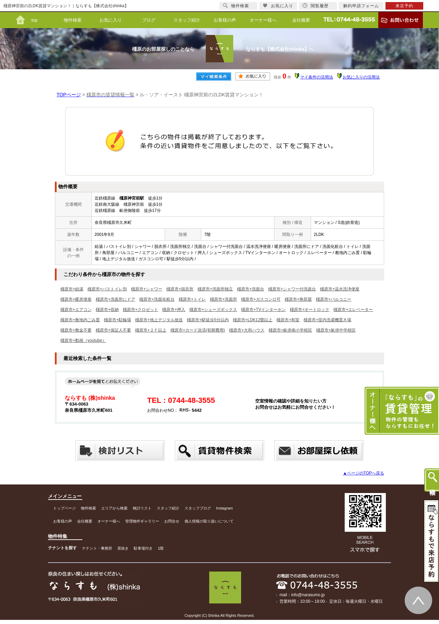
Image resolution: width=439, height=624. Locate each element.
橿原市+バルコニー (333, 299)
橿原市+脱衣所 (179, 289)
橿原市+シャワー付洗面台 (292, 289)
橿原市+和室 (287, 319)
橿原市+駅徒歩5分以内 (208, 319)
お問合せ (171, 521)
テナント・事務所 (97, 548)
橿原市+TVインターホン (263, 309)
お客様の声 (225, 20)
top (34, 20)
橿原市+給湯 (71, 289)
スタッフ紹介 (187, 20)
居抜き (123, 548)
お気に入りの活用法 (361, 77)
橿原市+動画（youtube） (83, 340)
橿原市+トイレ (192, 299)
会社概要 (301, 20)
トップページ (64, 508)
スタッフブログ (198, 508)
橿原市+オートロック (309, 309)
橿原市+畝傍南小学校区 (290, 330)
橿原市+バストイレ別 (107, 289)
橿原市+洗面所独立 (215, 289)
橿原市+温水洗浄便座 (339, 289)
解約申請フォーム (361, 5)
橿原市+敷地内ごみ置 (80, 319)
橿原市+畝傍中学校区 (336, 330)
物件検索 (73, 20)
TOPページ (69, 94)
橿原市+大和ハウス (246, 330)
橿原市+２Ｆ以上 (150, 330)
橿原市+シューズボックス (213, 309)
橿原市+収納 (107, 309)
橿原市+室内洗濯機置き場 (327, 319)
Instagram (224, 508)
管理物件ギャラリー (142, 521)
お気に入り (110, 20)
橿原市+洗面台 (250, 289)
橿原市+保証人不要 (113, 330)
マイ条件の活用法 (316, 77)
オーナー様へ (263, 20)
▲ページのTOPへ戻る (363, 473)
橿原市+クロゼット (140, 309)
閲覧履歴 (315, 5)
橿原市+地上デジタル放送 (159, 319)
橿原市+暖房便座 (76, 299)
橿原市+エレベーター (353, 309)
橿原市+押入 (173, 309)
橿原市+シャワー (146, 289)
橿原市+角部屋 (298, 299)
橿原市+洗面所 (223, 299)
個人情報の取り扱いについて (209, 521)
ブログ (148, 20)
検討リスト (142, 508)
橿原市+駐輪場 (117, 319)
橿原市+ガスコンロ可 (261, 299)
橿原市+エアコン (76, 309)
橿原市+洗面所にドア (115, 299)
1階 (161, 548)
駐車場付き (143, 548)
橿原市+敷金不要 (76, 330)
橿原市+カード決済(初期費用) (197, 330)
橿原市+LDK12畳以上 (253, 319)
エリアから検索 (114, 508)
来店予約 (404, 5)
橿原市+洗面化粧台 (157, 299)
